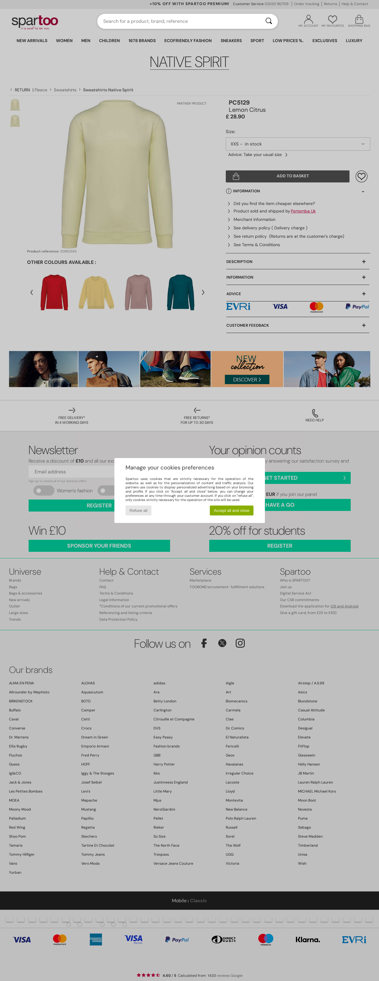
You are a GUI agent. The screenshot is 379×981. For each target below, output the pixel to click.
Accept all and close (232, 510)
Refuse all (138, 510)
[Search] (269, 21)
